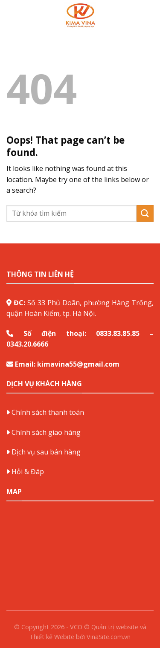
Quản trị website (114, 627)
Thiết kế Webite (51, 637)
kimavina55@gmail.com (78, 364)
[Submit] (145, 213)
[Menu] (11, 14)
